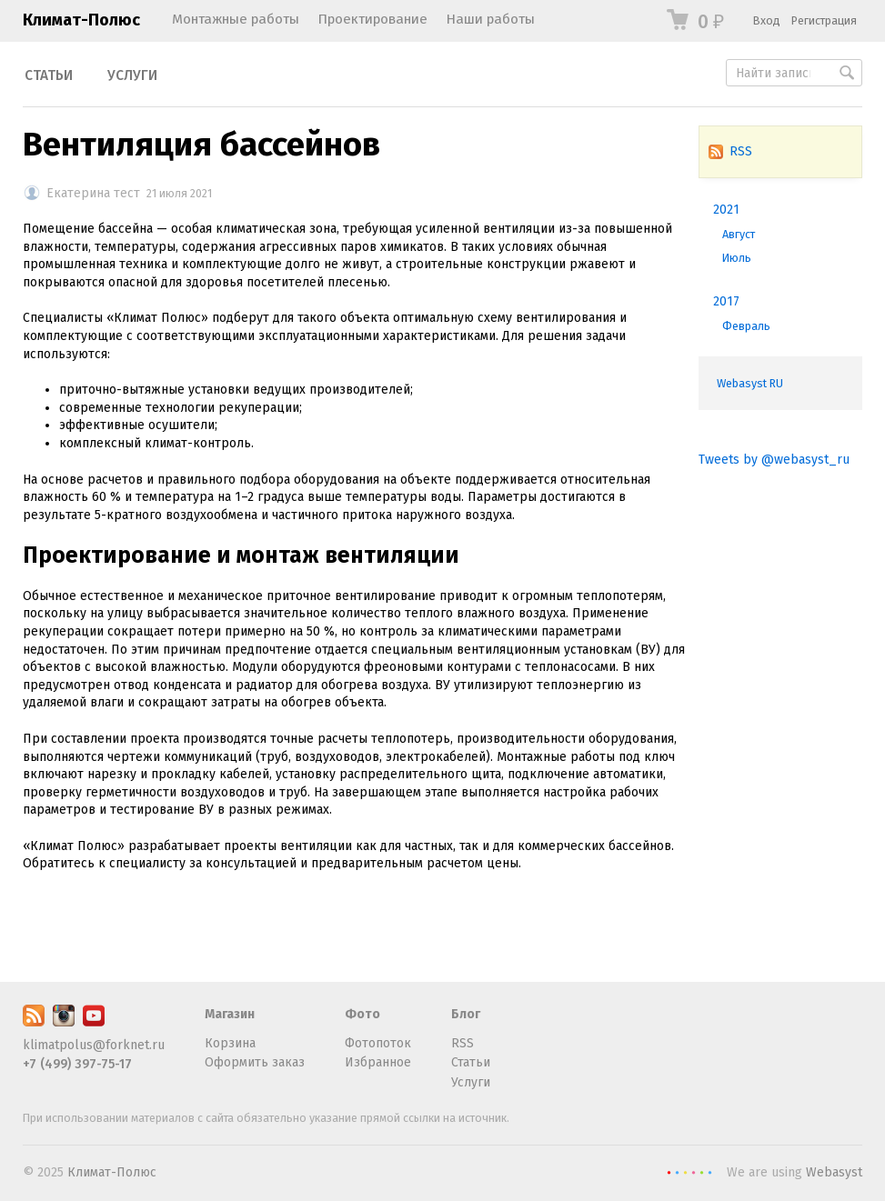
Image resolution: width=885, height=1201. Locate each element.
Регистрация (824, 20)
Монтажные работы (235, 19)
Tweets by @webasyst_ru (774, 459)
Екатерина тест (93, 193)
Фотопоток (378, 1043)
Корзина (230, 1043)
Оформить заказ (255, 1062)
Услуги (132, 75)
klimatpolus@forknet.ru (94, 1045)
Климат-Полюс (81, 20)
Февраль (746, 326)
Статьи (49, 75)
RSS (730, 151)
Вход (766, 20)
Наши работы (490, 19)
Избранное (378, 1062)
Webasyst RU (750, 383)
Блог (465, 1014)
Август (738, 234)
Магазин (230, 1014)
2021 (726, 209)
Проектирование (372, 19)
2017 (726, 301)
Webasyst (834, 1172)
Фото (362, 1014)
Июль (736, 258)
